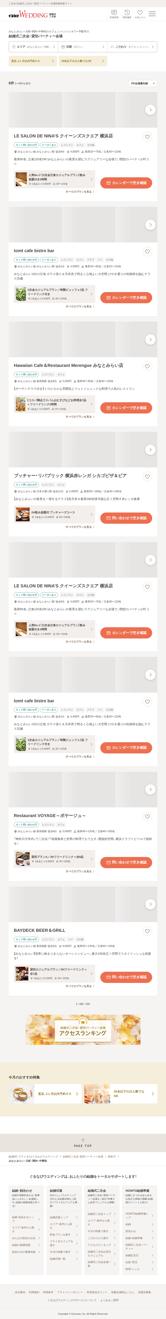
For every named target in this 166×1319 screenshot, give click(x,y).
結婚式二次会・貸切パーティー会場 (83, 1156)
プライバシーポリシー (70, 1292)
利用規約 (34, 1292)
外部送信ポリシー (97, 1292)
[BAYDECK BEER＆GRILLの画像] (83, 904)
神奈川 (112, 1156)
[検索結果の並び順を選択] (142, 83)
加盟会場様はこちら (122, 1292)
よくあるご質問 (109, 1300)
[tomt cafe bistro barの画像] (83, 224)
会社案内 (20, 1292)
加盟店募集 (144, 1292)
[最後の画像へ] (150, 110)
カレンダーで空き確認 (126, 183)
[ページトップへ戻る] (83, 1143)
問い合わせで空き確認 (126, 518)
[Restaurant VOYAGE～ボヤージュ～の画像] (83, 789)
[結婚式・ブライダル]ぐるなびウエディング (33, 1156)
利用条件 (48, 1292)
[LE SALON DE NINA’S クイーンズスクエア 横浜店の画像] (83, 110)
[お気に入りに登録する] (147, 136)
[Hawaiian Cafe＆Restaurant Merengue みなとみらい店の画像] (83, 339)
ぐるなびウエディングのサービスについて (72, 1300)
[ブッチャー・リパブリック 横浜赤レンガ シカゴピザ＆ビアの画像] (83, 449)
